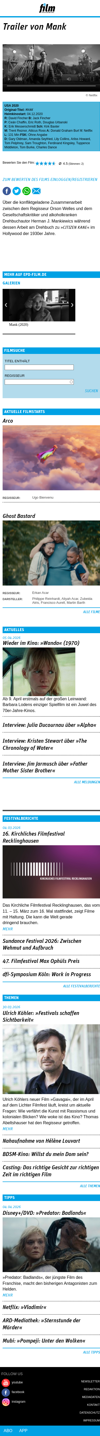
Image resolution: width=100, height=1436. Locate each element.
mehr (8, 929)
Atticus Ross (37, 130)
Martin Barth (76, 603)
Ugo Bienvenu (43, 497)
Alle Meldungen (87, 782)
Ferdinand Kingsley (61, 143)
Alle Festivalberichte (81, 986)
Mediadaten (91, 1397)
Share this (7, 191)
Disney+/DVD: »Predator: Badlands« (44, 1213)
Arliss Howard (80, 139)
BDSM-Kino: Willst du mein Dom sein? (46, 1154)
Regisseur (15, 376)
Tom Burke (26, 147)
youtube (17, 1382)
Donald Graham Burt (65, 130)
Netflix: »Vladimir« (24, 1307)
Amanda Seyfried (40, 139)
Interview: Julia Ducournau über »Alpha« (49, 725)
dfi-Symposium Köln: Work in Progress (47, 974)
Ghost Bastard (19, 516)
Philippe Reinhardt (46, 599)
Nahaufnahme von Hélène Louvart (41, 1141)
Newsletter (90, 1381)
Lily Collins (61, 139)
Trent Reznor (18, 130)
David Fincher (18, 118)
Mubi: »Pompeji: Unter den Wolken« (44, 1341)
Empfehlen (36, 191)
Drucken (46, 191)
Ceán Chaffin (17, 122)
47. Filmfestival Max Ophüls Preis (41, 961)
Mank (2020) (18, 325)
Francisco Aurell (53, 603)
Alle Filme (91, 612)
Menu (6, 7)
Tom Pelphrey (13, 143)
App (23, 1430)
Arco (8, 421)
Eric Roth (34, 122)
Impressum (91, 1420)
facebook (18, 1392)
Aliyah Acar (70, 599)
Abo (8, 1430)
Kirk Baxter (51, 126)
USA (7, 105)
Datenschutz (90, 1412)
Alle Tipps (91, 1352)
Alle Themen (90, 1186)
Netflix (88, 130)
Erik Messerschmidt (22, 126)
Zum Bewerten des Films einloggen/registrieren (50, 179)
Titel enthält (17, 361)
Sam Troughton (35, 143)
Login (82, 9)
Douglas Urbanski (55, 122)
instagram (18, 1401)
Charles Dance (46, 147)
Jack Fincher (41, 118)
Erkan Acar (40, 593)
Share (26, 191)
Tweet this (16, 191)
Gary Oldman (18, 139)
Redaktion (92, 1389)
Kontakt (93, 1404)
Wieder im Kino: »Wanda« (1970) (41, 643)
